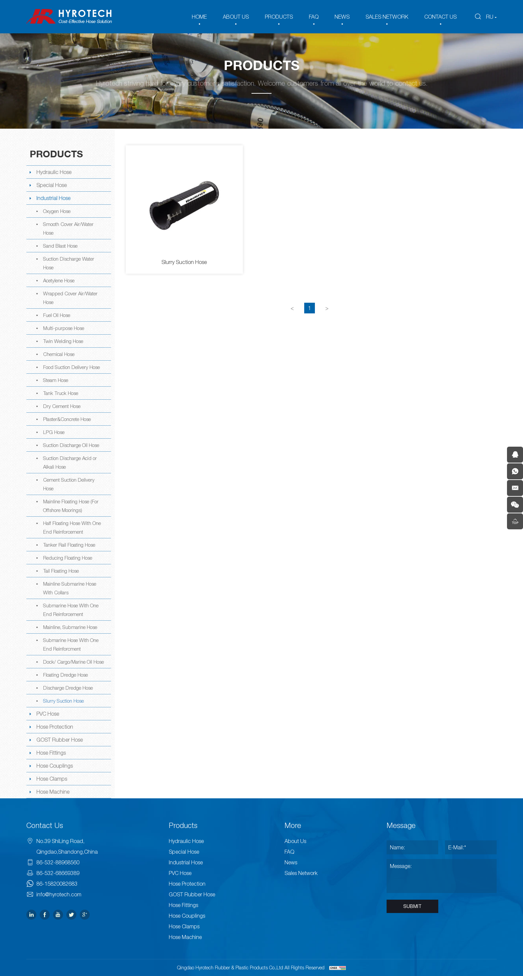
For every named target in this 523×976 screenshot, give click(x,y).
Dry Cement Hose (61, 406)
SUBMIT (412, 906)
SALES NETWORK (387, 17)
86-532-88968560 (57, 862)
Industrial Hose (53, 198)
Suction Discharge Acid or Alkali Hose (69, 462)
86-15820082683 (56, 884)
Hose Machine (52, 792)
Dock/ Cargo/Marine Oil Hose (72, 662)
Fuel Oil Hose (55, 315)
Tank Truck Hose (59, 393)
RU (489, 17)
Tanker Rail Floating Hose (68, 545)
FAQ (314, 17)
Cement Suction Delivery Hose (68, 484)
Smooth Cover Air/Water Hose (67, 228)
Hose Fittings (50, 753)
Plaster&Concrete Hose (66, 419)
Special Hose (51, 185)
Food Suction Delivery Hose (70, 367)
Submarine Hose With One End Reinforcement (70, 609)
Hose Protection (54, 727)
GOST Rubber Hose (59, 740)
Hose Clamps (51, 779)
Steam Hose (54, 380)
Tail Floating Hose (60, 571)
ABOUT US (236, 17)
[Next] (327, 318)
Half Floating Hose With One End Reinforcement (71, 527)
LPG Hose (53, 432)
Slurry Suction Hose (62, 701)
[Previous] (293, 318)
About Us (295, 841)
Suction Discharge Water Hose (67, 263)
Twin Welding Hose (62, 341)
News (291, 862)
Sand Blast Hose (59, 246)
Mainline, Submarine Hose (69, 627)
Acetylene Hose (58, 280)
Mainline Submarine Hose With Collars (68, 588)
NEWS (342, 17)
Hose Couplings (54, 766)
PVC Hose (47, 714)
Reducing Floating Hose (66, 558)
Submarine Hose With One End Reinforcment (70, 644)
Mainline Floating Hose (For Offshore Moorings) (70, 505)
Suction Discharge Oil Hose (70, 445)
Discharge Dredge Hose (67, 688)
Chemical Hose (58, 354)
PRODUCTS (279, 17)
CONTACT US (440, 17)
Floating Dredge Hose (64, 675)
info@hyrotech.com (58, 894)
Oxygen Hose (56, 211)
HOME (199, 17)
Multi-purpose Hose (62, 328)
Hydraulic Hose (53, 172)
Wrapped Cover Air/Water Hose (69, 297)
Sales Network (301, 873)
